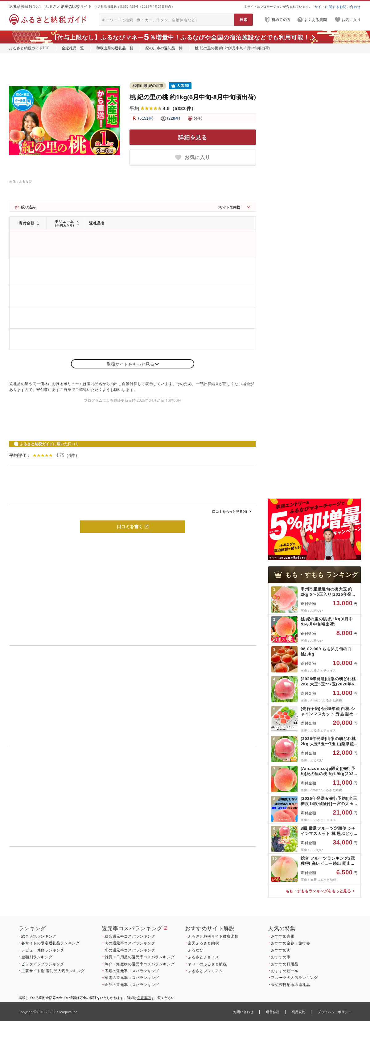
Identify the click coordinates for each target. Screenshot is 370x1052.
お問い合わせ (243, 1011)
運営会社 (272, 1011)
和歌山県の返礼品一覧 (114, 48)
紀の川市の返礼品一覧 (164, 48)
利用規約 (298, 1011)
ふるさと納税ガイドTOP (29, 48)
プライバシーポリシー (335, 1011)
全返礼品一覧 (73, 48)
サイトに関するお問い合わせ (337, 6)
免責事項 (144, 997)
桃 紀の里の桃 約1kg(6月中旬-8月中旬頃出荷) (193, 97)
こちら (171, 888)
